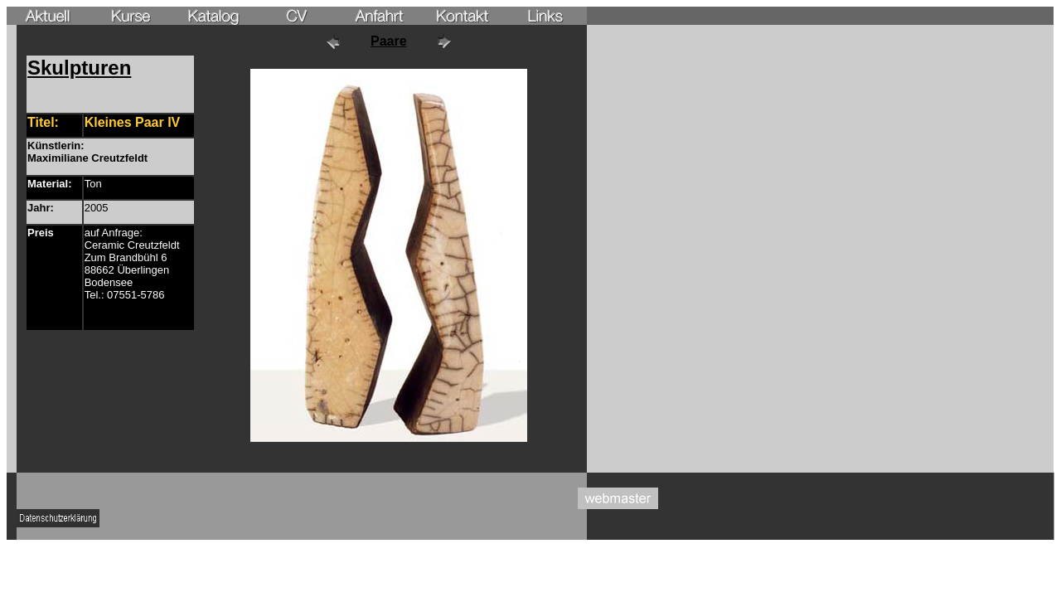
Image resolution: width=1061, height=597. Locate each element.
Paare (389, 41)
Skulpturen (79, 67)
